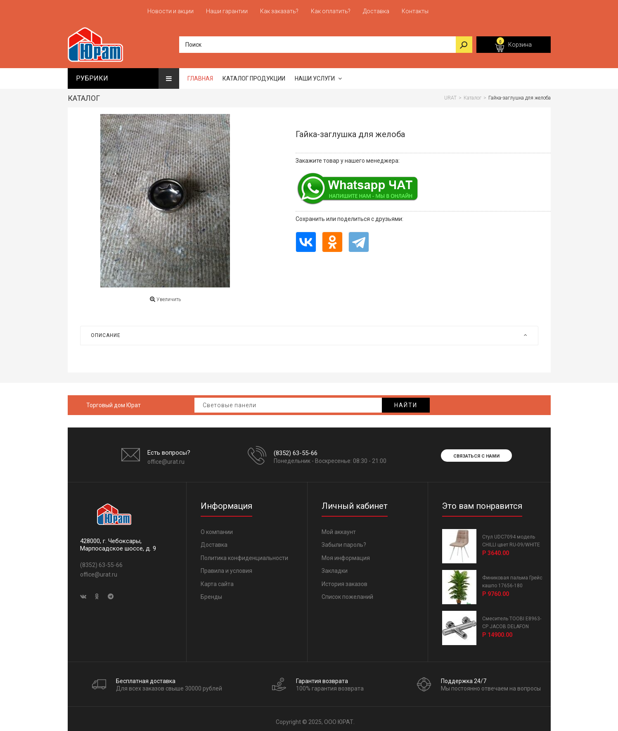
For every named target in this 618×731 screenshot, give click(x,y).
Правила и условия (226, 566)
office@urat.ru (166, 457)
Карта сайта (217, 580)
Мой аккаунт (339, 528)
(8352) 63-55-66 (295, 449)
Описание (309, 331)
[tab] (309, 331)
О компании (217, 528)
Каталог (84, 94)
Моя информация (346, 554)
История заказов (344, 580)
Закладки (335, 566)
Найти (405, 401)
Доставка (214, 540)
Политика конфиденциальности (244, 554)
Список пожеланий (347, 592)
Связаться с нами (476, 452)
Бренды (211, 592)
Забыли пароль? (344, 540)
